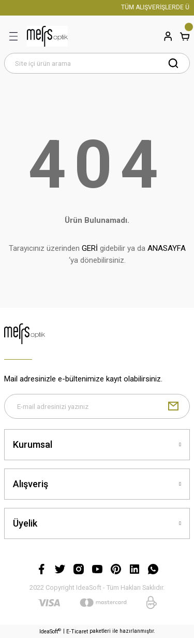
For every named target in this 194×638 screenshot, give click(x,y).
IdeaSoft (50, 631)
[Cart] (185, 36)
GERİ (90, 248)
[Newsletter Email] (97, 406)
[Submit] (173, 406)
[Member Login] (168, 36)
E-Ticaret (77, 631)
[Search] (97, 63)
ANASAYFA (166, 248)
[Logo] (47, 36)
